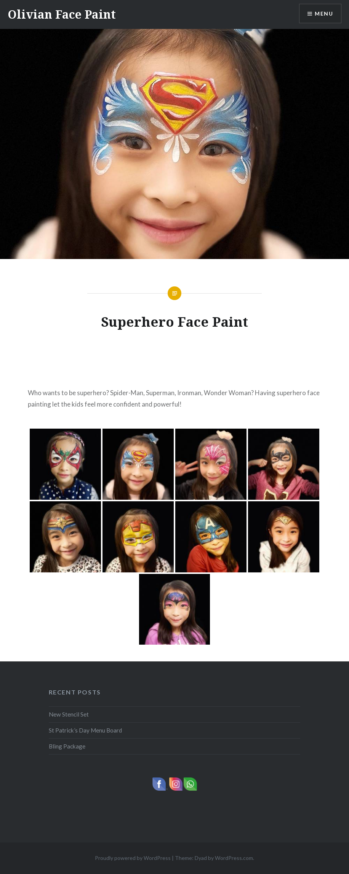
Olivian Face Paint (62, 14)
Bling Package (67, 746)
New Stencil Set (69, 714)
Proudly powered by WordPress (133, 858)
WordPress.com (234, 858)
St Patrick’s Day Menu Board (85, 730)
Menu (324, 13)
